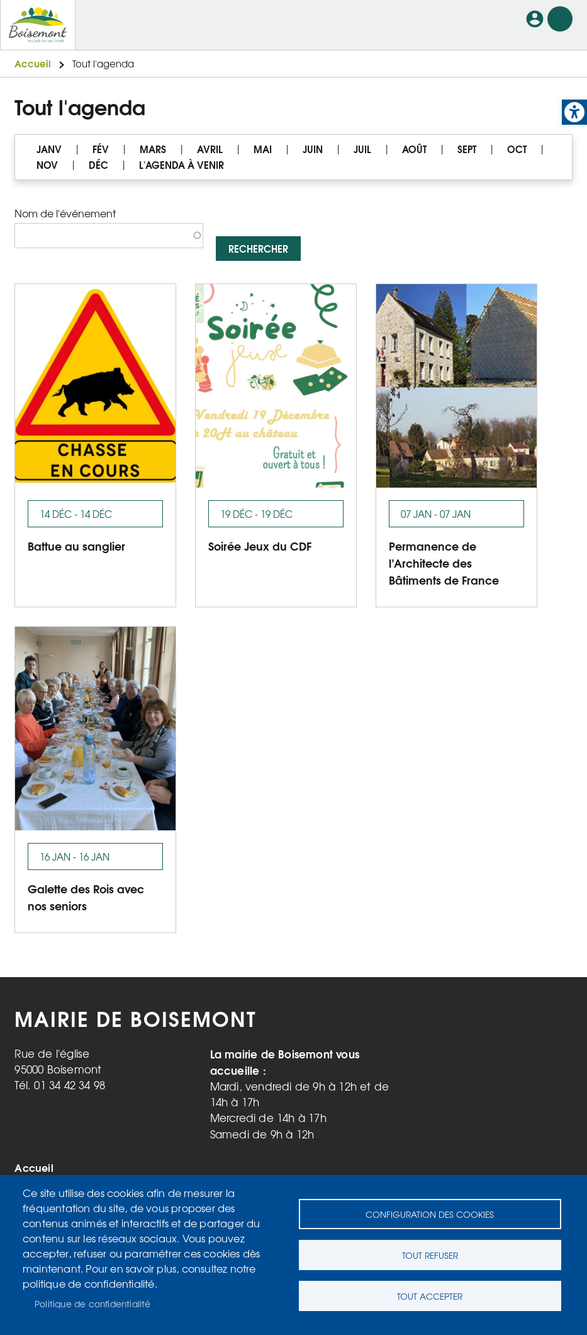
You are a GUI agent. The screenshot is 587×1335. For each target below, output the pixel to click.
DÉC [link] (98, 165)
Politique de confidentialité (93, 1303)
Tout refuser (430, 1255)
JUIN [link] (313, 149)
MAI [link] (263, 149)
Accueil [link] (32, 63)
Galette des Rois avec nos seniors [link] (86, 896)
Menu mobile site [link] (560, 19)
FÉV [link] (100, 149)
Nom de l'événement (65, 213)
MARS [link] (153, 149)
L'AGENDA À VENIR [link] (181, 165)
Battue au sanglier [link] (76, 545)
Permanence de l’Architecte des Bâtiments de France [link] (444, 562)
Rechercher (258, 248)
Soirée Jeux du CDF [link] (259, 545)
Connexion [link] (534, 19)
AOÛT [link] (414, 149)
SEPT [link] (466, 149)
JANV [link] (49, 149)
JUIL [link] (362, 149)
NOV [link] (47, 165)
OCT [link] (517, 149)
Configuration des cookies (430, 1214)
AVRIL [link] (210, 149)
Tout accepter (429, 1296)
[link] (574, 112)
